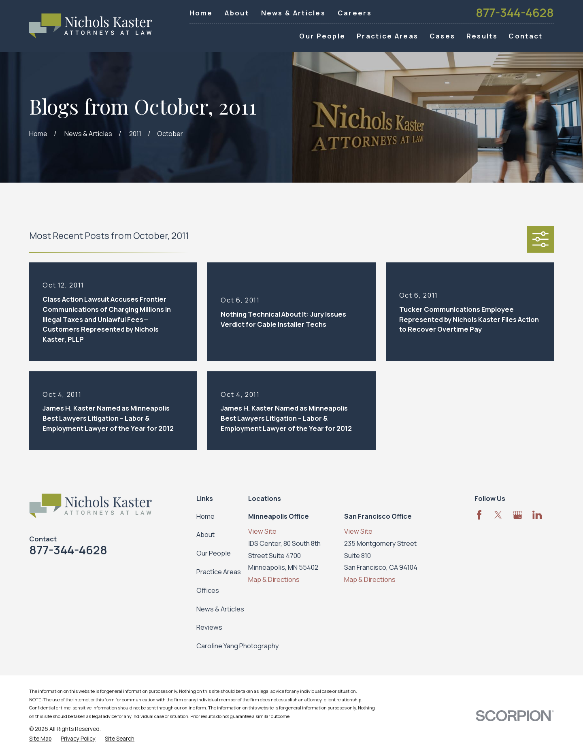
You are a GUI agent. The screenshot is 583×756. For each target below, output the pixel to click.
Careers (355, 12)
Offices (207, 590)
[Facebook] (479, 515)
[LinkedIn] (537, 515)
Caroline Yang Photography (237, 645)
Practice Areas (218, 571)
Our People (213, 553)
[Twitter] (498, 515)
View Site (262, 531)
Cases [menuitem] (442, 35)
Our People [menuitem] (322, 35)
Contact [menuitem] (526, 35)
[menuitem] (40, 739)
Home (201, 12)
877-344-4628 (515, 13)
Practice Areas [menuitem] (387, 35)
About (237, 12)
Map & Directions (274, 579)
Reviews (209, 627)
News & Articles (293, 12)
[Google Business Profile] (517, 515)
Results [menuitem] (482, 35)
